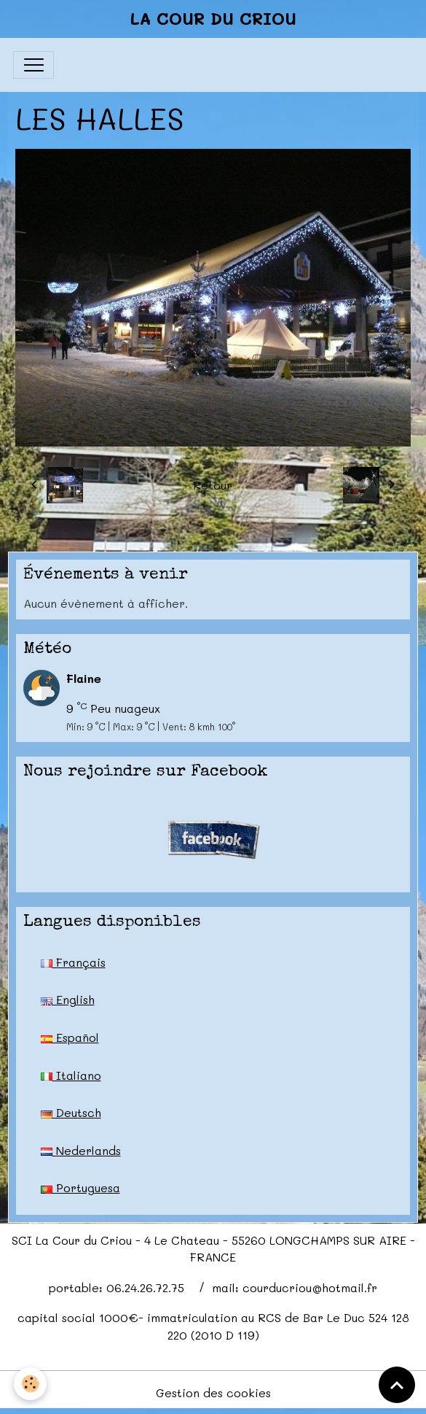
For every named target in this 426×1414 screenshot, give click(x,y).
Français (73, 962)
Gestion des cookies (213, 1392)
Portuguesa (80, 1187)
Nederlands (81, 1150)
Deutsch (71, 1112)
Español (70, 1037)
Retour (212, 484)
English (68, 999)
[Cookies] (31, 1383)
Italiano (71, 1075)
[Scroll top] (397, 1385)
